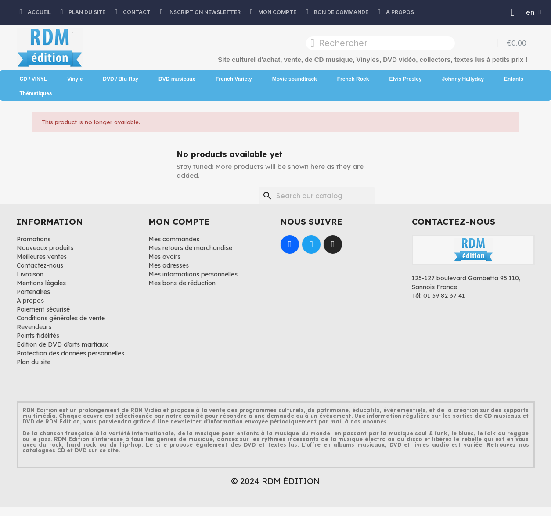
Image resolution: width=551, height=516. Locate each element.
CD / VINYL (33, 79)
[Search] (317, 195)
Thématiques (36, 93)
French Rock (353, 79)
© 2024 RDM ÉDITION (275, 481)
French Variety (234, 79)
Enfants (513, 79)
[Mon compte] (513, 12)
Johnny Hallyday (463, 79)
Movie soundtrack (294, 79)
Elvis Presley (405, 79)
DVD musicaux (176, 79)
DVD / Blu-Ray (120, 79)
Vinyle (75, 79)
